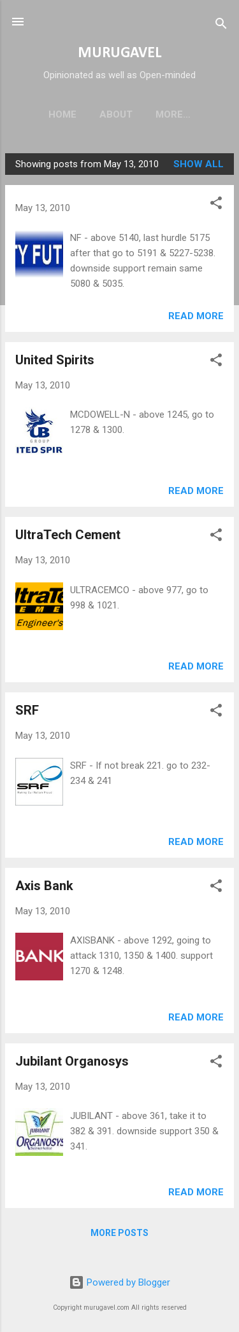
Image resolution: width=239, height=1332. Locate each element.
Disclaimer (173, 114)
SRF (27, 712)
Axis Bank (44, 888)
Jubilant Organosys (72, 1063)
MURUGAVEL (119, 53)
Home (51, 114)
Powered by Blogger (119, 1282)
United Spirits (54, 362)
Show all (198, 166)
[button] (216, 207)
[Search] (221, 25)
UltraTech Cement (67, 537)
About (104, 114)
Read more (196, 318)
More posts (119, 1235)
